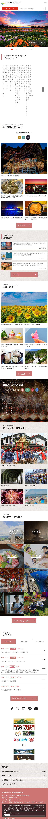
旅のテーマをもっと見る (24, 600)
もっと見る (24, 203)
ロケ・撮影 (11, 797)
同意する (6, 815)
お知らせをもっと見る (24, 677)
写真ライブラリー (14, 788)
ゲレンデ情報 (39, 621)
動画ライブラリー (14, 793)
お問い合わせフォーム (15, 802)
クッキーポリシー (35, 810)
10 (36, 49)
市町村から (24, 621)
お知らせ (8, 621)
